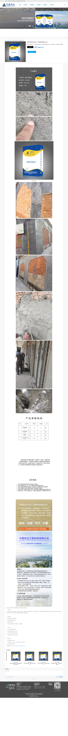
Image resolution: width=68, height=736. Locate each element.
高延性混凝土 (8, 607)
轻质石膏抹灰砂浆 (19, 689)
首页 (20, 5)
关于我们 (52, 5)
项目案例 (32, 5)
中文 (65, 4)
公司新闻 (38, 5)
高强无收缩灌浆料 (19, 686)
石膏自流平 (29, 686)
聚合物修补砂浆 (25, 686)
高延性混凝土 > (9, 40)
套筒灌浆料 (27, 689)
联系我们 (45, 5)
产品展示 (25, 5)
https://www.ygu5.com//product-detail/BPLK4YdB (17, 645)
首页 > (6, 40)
